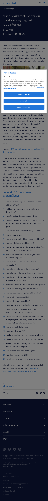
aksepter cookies (24, 107)
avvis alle (24, 101)
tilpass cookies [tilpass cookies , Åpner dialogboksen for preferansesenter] (24, 94)
